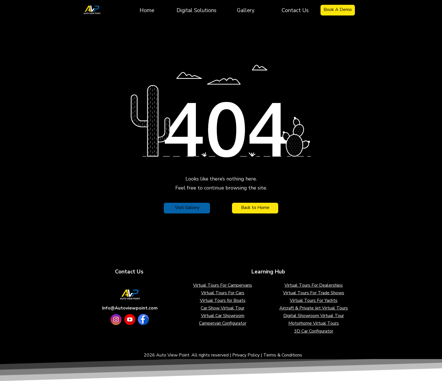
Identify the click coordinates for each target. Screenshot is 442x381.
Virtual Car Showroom (222, 316)
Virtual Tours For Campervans (222, 285)
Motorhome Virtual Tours (313, 323)
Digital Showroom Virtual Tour (313, 316)
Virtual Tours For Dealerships (313, 285)
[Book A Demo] (338, 10)
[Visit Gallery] (187, 208)
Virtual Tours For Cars (222, 293)
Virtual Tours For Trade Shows (313, 293)
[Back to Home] (255, 208)
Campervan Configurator (222, 323)
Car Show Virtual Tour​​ (222, 308)
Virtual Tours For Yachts (313, 300)
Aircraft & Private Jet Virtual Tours (313, 308)
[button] (196, 10)
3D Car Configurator (313, 331)
